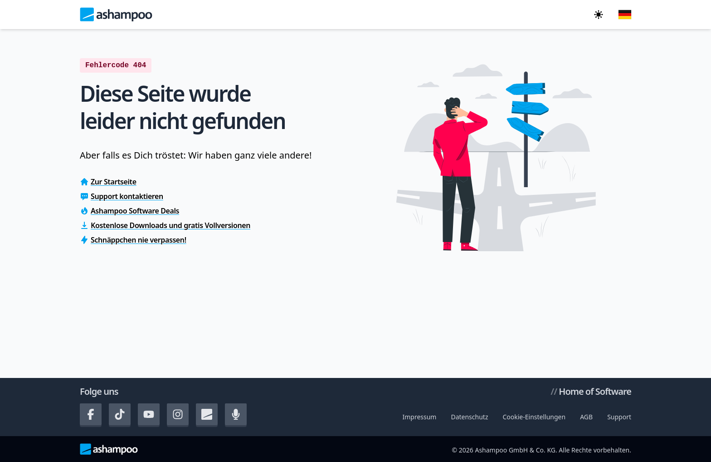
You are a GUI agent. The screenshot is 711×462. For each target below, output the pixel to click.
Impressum (419, 416)
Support (619, 416)
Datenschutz (469, 416)
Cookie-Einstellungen (533, 416)
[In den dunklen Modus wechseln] (598, 14)
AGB (586, 416)
